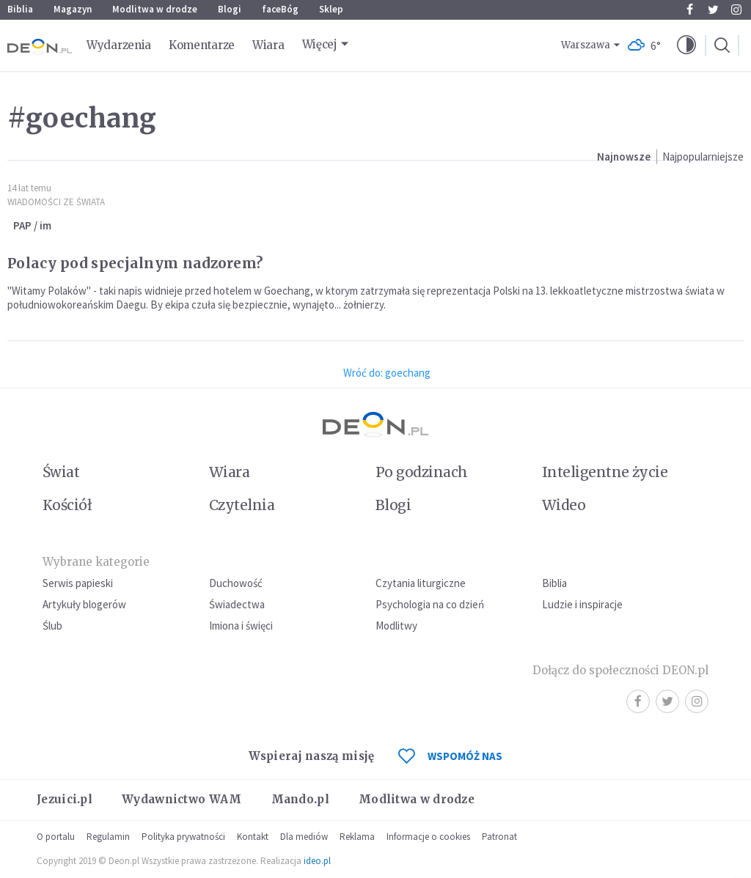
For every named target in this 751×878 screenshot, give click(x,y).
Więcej (319, 44)
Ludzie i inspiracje (582, 604)
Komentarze (202, 45)
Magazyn (73, 9)
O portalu (56, 836)
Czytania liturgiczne (421, 583)
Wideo (563, 505)
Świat (61, 472)
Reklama (357, 836)
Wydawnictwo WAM (182, 799)
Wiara (268, 45)
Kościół (67, 505)
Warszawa (585, 45)
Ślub (52, 625)
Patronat (499, 836)
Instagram (736, 9)
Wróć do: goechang (387, 373)
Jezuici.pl (64, 799)
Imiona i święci (241, 625)
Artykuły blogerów (84, 604)
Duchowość (236, 583)
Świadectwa (237, 604)
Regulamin (108, 836)
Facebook (689, 9)
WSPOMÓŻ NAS (450, 756)
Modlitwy (396, 625)
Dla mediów (304, 836)
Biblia (20, 9)
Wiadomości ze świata (56, 202)
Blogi (229, 9)
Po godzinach (422, 472)
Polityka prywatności (183, 836)
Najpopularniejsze (703, 156)
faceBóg (280, 9)
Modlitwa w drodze (154, 9)
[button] (686, 45)
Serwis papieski (78, 583)
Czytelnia (241, 505)
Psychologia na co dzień (430, 604)
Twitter (713, 9)
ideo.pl (317, 861)
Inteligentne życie (604, 472)
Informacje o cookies (428, 836)
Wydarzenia (119, 45)
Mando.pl (300, 799)
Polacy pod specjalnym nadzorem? (135, 263)
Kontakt (252, 836)
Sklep (331, 9)
